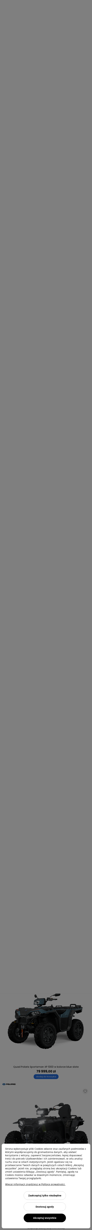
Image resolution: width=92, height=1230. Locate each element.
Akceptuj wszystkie (44, 1217)
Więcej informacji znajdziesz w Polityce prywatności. (35, 1184)
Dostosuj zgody (45, 1206)
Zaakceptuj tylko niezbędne (44, 1195)
